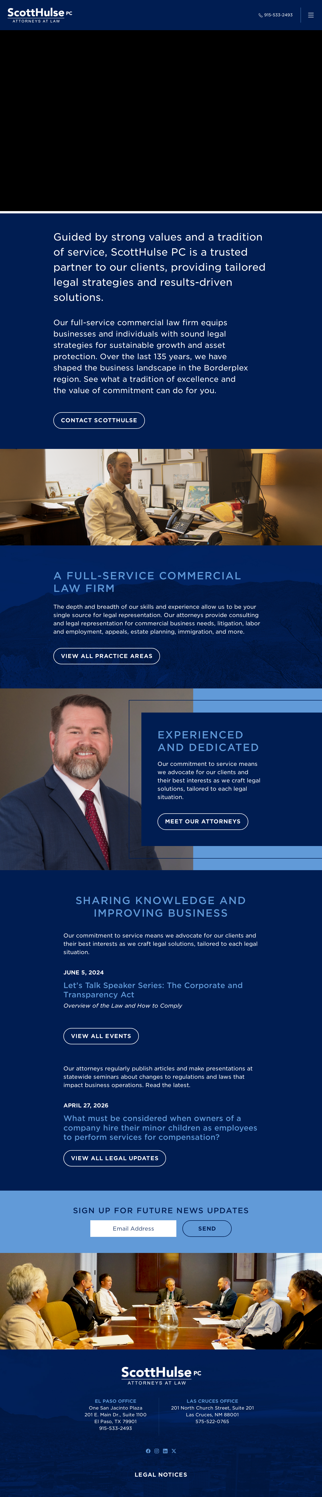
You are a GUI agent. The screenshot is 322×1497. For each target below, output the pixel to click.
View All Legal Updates (115, 1158)
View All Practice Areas (107, 656)
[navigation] (311, 15)
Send (207, 1228)
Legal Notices (161, 1474)
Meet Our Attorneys (203, 821)
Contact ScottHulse (99, 420)
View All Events (101, 1036)
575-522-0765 (212, 1421)
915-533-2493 (276, 15)
